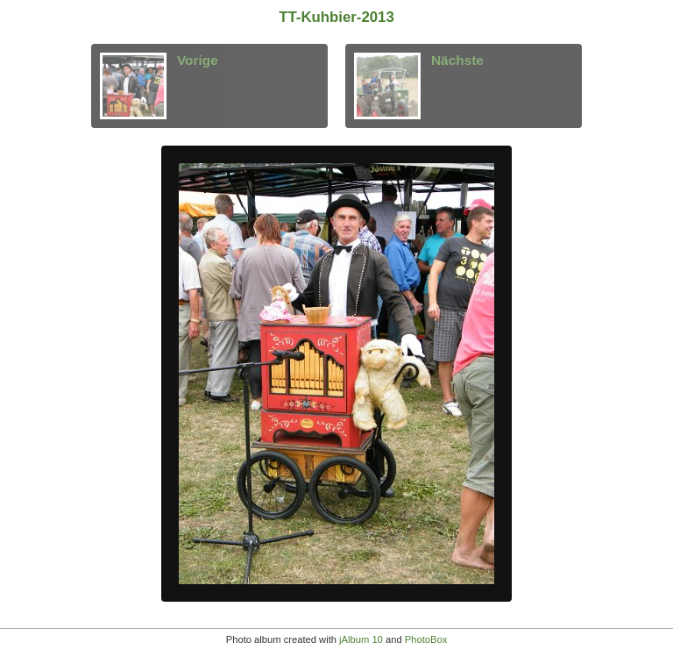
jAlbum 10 (361, 639)
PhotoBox (426, 639)
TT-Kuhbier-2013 (336, 17)
